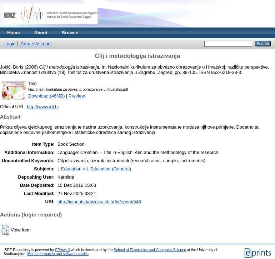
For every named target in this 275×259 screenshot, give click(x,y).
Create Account (36, 43)
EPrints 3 (62, 250)
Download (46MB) (46, 96)
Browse (70, 32)
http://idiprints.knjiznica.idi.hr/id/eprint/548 (99, 201)
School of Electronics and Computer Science (150, 250)
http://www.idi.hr (43, 106)
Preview (77, 96)
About (41, 32)
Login (9, 43)
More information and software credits (58, 254)
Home (13, 32)
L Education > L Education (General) (94, 168)
